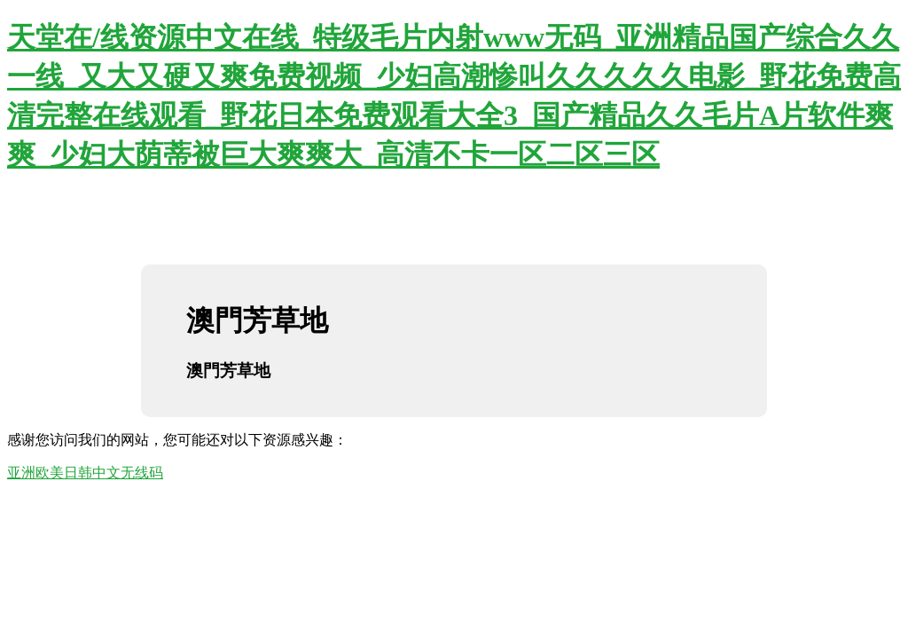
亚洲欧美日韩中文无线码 (85, 472)
